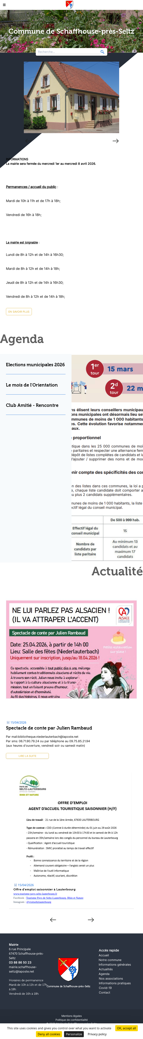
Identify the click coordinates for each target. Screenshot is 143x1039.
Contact (104, 992)
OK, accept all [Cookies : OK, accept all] (126, 1028)
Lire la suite (27, 755)
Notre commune (110, 960)
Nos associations (111, 978)
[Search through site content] (69, 52)
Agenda (104, 974)
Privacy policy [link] (97, 1034)
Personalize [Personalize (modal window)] (74, 1034)
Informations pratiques (115, 983)
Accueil (104, 955)
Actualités (106, 969)
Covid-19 (105, 988)
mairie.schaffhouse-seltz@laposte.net (23, 969)
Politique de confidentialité (71, 1019)
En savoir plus (18, 311)
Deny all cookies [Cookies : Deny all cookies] (49, 1034)
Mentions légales (71, 1015)
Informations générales (115, 964)
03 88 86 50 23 (20, 962)
